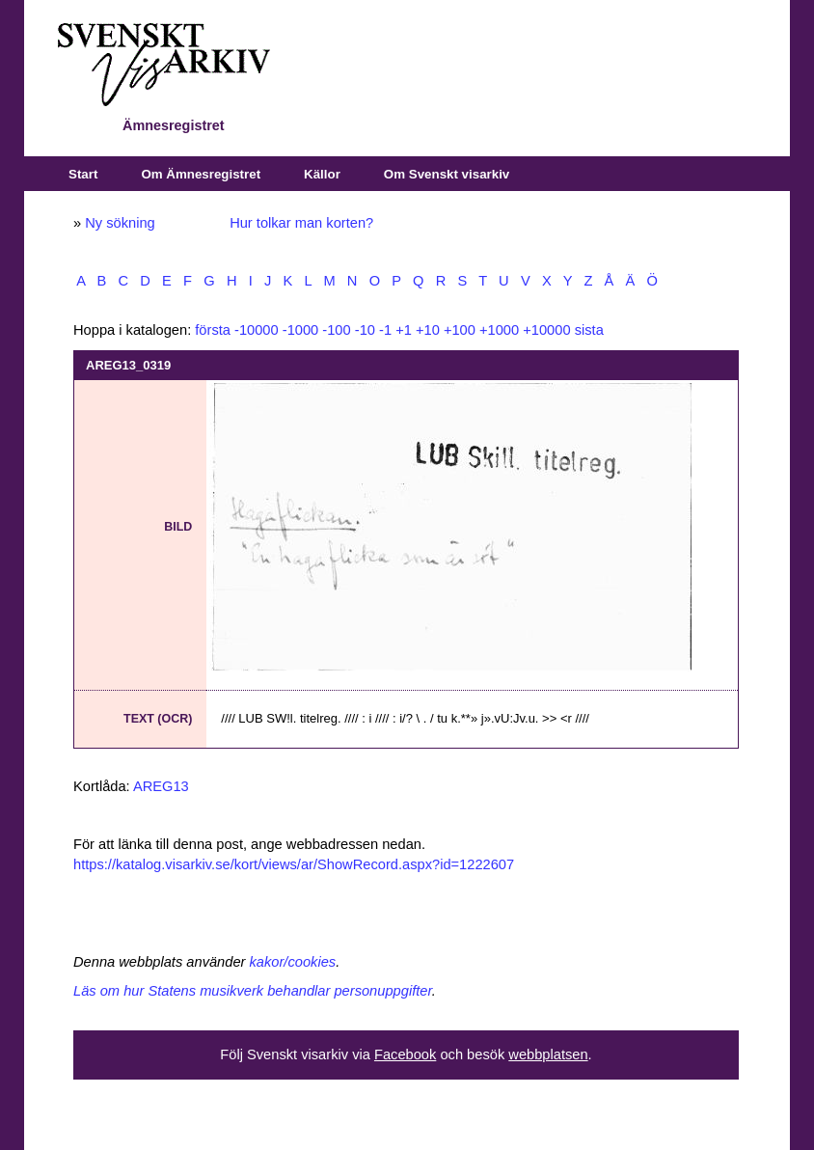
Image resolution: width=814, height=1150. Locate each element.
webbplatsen (547, 1054)
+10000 (546, 330)
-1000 (301, 330)
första (213, 330)
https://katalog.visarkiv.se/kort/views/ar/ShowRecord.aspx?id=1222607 (293, 864)
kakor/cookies (293, 962)
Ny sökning (120, 223)
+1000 (499, 330)
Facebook (405, 1054)
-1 (385, 330)
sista (589, 330)
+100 (459, 330)
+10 (428, 330)
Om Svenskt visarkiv (446, 174)
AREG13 (161, 786)
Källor (322, 174)
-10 (365, 330)
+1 (403, 330)
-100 (336, 330)
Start (82, 174)
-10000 (256, 330)
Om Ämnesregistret (200, 174)
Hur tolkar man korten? (301, 223)
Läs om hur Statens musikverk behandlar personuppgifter (252, 991)
